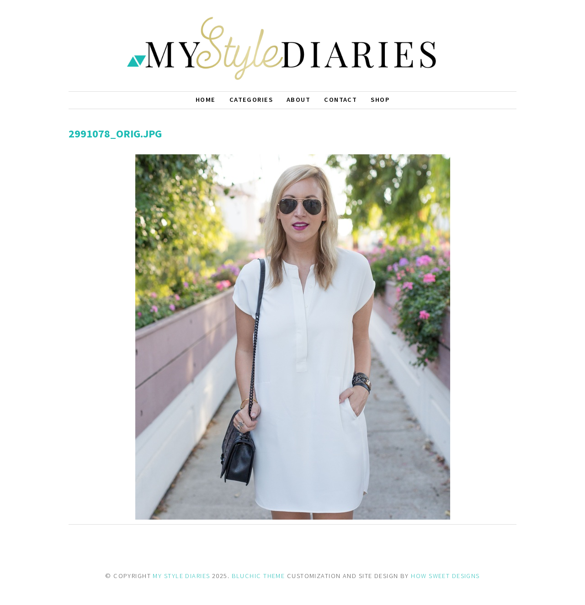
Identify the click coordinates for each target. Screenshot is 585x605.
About (298, 99)
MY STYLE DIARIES (181, 576)
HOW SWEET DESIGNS (445, 576)
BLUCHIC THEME (258, 576)
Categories (251, 99)
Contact (340, 99)
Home (206, 99)
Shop (380, 99)
